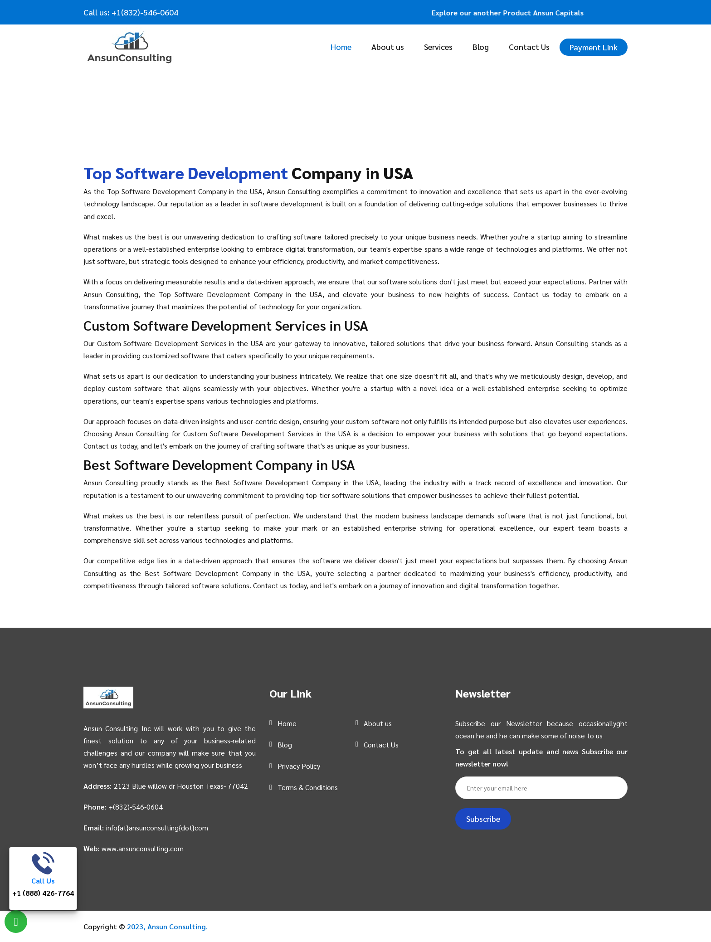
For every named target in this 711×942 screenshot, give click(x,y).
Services (438, 46)
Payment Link (594, 47)
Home (341, 46)
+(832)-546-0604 (135, 806)
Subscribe (483, 818)
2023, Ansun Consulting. (167, 926)
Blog (480, 46)
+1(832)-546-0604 (144, 12)
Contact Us (529, 46)
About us (387, 46)
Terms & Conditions (308, 787)
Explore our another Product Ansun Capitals (512, 12)
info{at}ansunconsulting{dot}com (157, 827)
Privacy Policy (299, 766)
